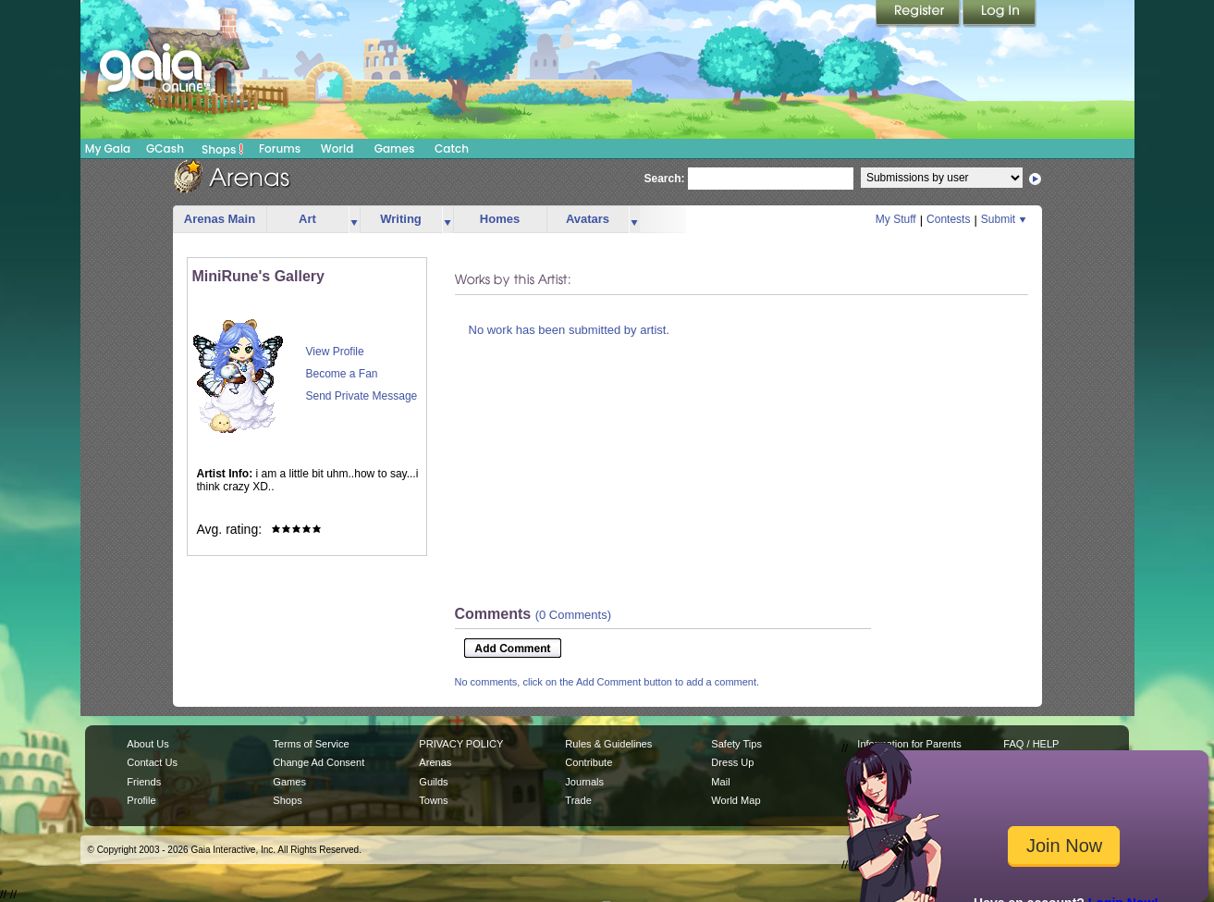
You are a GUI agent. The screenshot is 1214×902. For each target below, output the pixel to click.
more (354, 219)
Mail (720, 781)
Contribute (588, 762)
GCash (165, 148)
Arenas (435, 762)
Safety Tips (736, 743)
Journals (584, 781)
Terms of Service (311, 743)
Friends (144, 781)
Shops (222, 149)
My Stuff (896, 219)
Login (999, 14)
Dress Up (732, 762)
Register (919, 14)
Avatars (587, 219)
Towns (433, 800)
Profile (141, 800)
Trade (578, 800)
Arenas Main (219, 219)
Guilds (433, 781)
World (337, 148)
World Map (735, 800)
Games (394, 148)
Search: (664, 178)
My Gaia (107, 148)
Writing (401, 219)
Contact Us (152, 762)
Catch (452, 148)
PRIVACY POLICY (461, 743)
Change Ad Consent (318, 762)
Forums (279, 148)
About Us (147, 743)
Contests (948, 219)
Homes (500, 219)
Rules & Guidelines (608, 743)
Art (307, 219)
